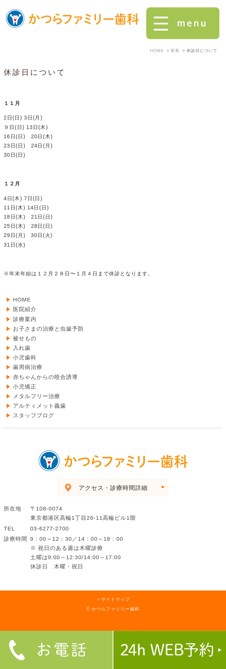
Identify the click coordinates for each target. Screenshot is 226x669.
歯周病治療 (27, 367)
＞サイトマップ (113, 599)
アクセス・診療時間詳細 (113, 488)
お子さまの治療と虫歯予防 (48, 328)
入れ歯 (22, 348)
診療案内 (25, 319)
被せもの (25, 338)
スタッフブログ (33, 415)
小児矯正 (25, 386)
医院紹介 (25, 309)
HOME (22, 299)
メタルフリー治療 (36, 396)
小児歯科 (25, 357)
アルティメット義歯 (39, 406)
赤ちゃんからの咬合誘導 (45, 377)
